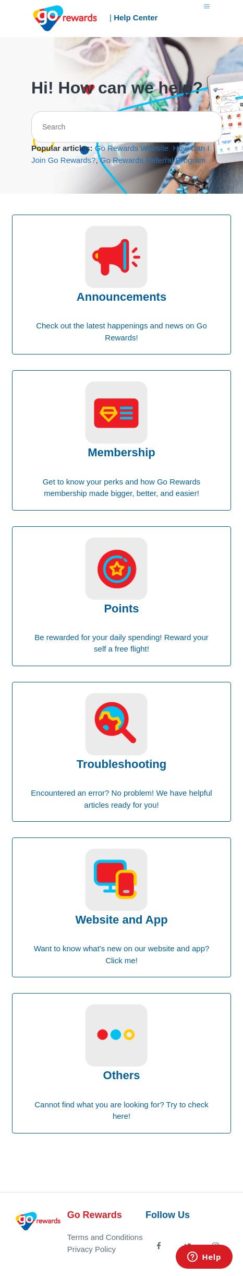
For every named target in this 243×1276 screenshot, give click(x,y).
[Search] (126, 127)
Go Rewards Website (131, 148)
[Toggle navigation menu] (206, 5)
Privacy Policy (91, 1249)
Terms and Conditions (105, 1237)
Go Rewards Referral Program (153, 160)
